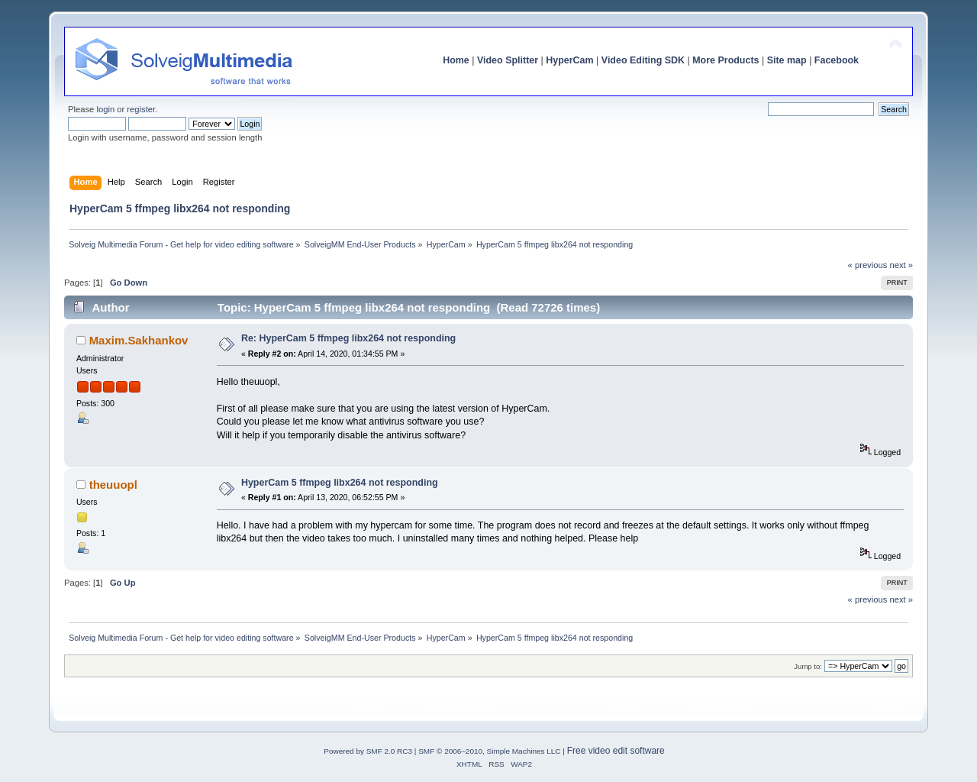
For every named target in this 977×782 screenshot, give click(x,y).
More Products (725, 60)
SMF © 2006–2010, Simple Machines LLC (489, 751)
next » (901, 265)
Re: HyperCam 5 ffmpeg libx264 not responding (348, 338)
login (105, 109)
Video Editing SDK (643, 60)
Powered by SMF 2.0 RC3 (368, 751)
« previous (868, 265)
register (141, 109)
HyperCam (569, 60)
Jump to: (808, 666)
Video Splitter (507, 60)
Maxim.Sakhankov (139, 340)
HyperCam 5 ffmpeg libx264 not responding (339, 482)
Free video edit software (616, 750)
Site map (787, 60)
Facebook (836, 60)
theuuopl (113, 484)
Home (456, 60)
